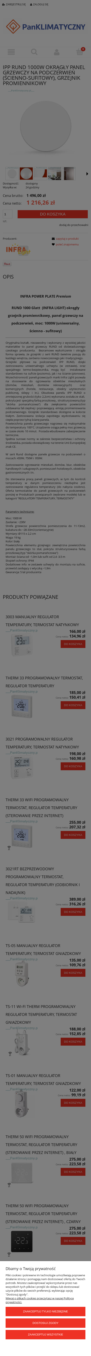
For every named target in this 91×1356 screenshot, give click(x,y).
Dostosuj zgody (45, 1323)
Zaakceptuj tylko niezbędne (45, 1311)
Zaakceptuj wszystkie (45, 1334)
